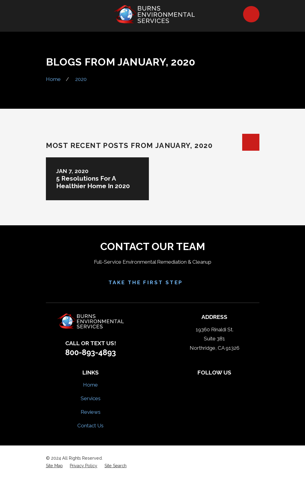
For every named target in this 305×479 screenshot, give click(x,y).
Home (90, 385)
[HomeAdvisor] (221, 383)
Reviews (91, 412)
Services (91, 398)
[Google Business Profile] (235, 383)
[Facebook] (193, 383)
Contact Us (90, 426)
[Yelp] (207, 383)
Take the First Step (152, 282)
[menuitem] (54, 466)
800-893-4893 (90, 352)
